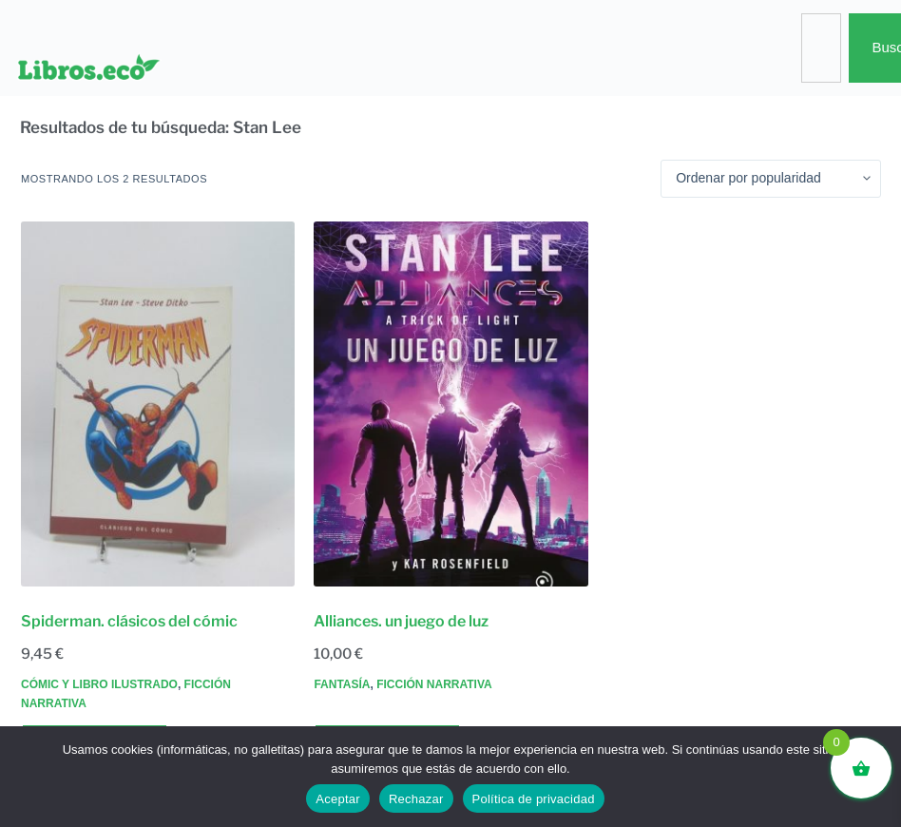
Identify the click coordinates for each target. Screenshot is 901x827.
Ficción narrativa (434, 684)
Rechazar (416, 799)
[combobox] (821, 48)
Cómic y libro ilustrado (99, 684)
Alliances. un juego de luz (401, 621)
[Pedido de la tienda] (771, 179)
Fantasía (342, 684)
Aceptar (338, 799)
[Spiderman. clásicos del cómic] (158, 404)
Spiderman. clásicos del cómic (129, 621)
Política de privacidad (533, 799)
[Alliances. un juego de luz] (450, 404)
